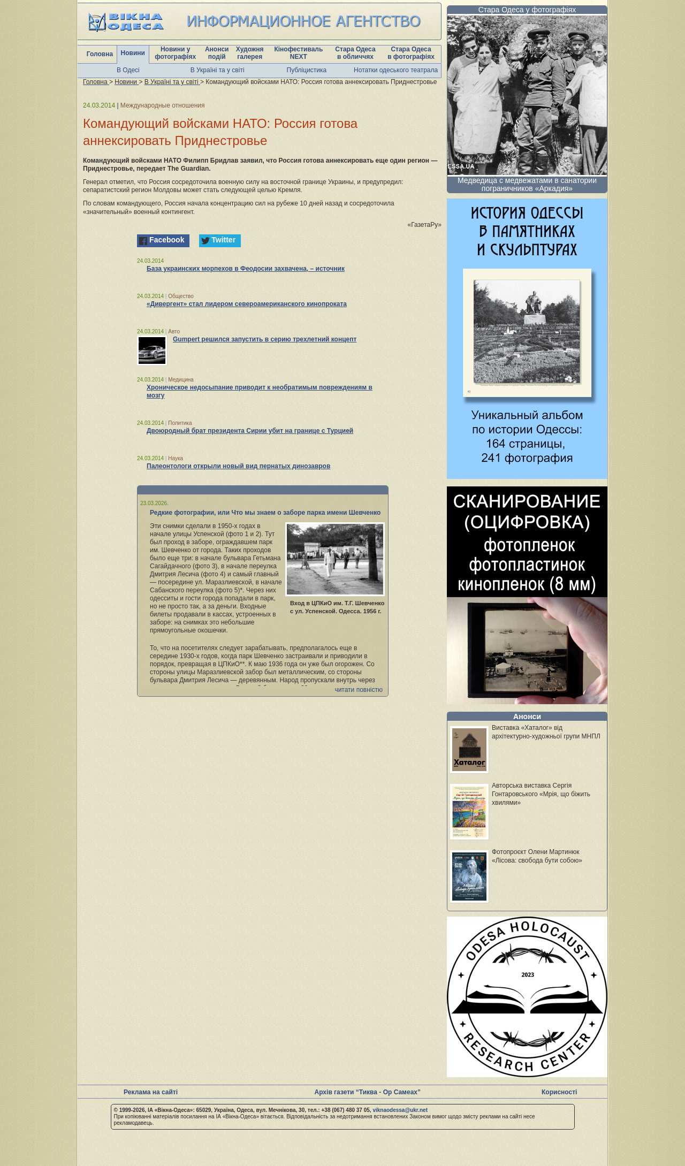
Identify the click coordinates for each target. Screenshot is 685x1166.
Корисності (559, 1092)
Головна (100, 54)
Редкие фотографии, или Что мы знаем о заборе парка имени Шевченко (265, 512)
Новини (133, 53)
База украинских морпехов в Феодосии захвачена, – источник (246, 268)
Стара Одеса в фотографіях (411, 52)
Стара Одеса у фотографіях (527, 9)
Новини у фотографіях (175, 52)
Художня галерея (250, 52)
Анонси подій (217, 52)
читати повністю (358, 689)
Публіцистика (307, 70)
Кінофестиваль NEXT (298, 52)
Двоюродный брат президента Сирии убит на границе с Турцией (250, 431)
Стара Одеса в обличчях (355, 52)
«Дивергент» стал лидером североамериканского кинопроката (247, 304)
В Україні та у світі (218, 70)
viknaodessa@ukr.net (400, 1110)
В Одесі (128, 70)
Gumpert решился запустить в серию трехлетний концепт (264, 339)
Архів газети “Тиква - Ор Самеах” (368, 1092)
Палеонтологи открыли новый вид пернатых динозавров (238, 466)
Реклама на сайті (151, 1092)
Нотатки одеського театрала (396, 70)
